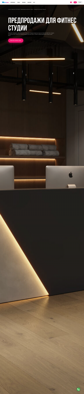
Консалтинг (29, 2)
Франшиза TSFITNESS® (16, 9)
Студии (18, 2)
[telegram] (71, 2)
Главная (9, 9)
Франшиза (24, 2)
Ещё (34, 2)
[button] (15, 40)
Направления (12, 2)
